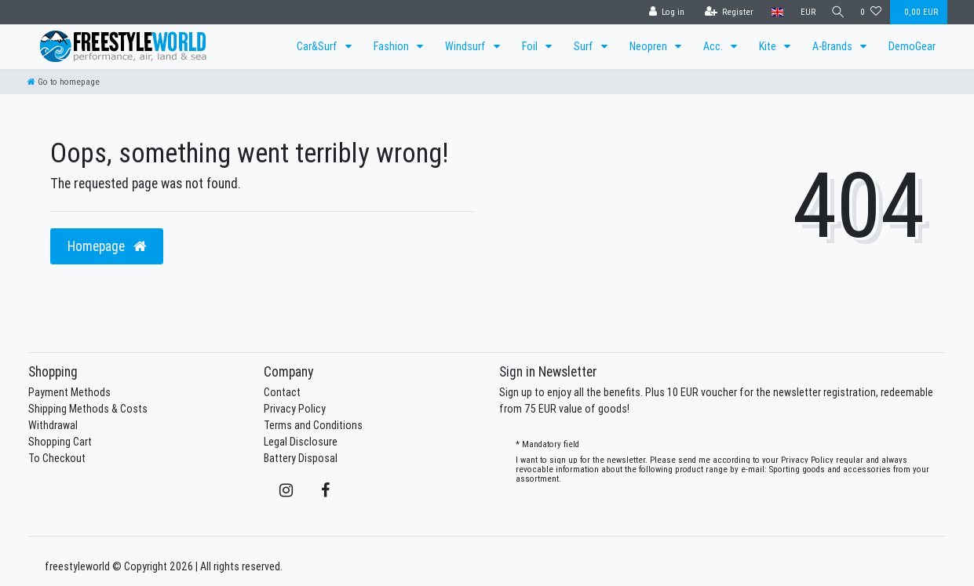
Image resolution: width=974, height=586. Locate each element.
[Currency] (804, 12)
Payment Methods (69, 392)
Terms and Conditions (313, 425)
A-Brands (833, 46)
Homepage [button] (106, 246)
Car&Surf (318, 46)
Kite (769, 46)
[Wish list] (871, 12)
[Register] (725, 12)
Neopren (649, 46)
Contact (282, 392)
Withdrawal (53, 425)
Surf (585, 46)
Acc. (714, 46)
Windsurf (466, 46)
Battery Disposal (300, 458)
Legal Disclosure (300, 442)
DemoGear (912, 46)
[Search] (836, 12)
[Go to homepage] (63, 81)
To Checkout (57, 458)
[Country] (773, 12)
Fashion (392, 46)
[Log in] (663, 12)
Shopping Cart (60, 442)
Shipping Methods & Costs (88, 409)
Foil (531, 46)
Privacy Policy (295, 409)
